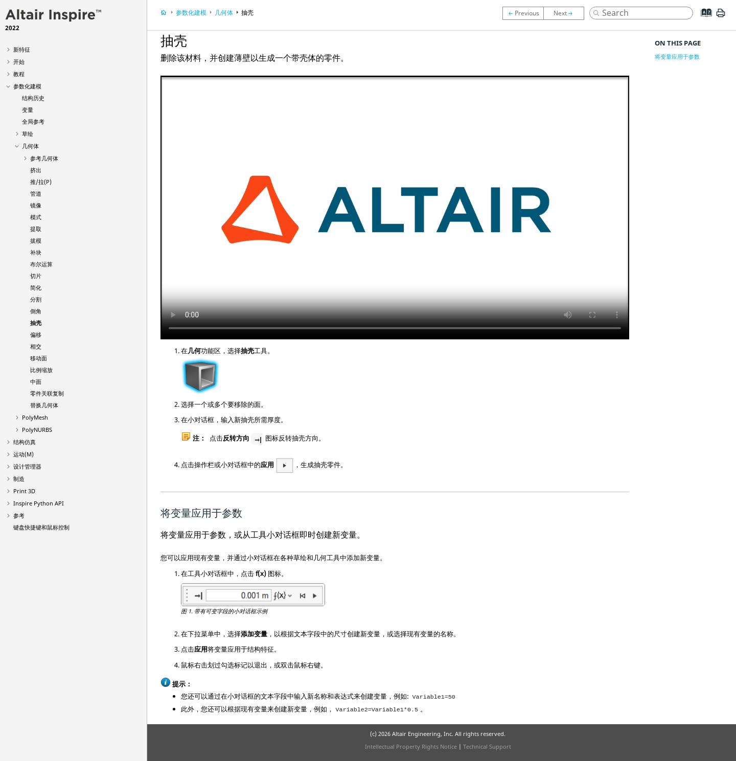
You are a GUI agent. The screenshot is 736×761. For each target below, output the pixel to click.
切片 (35, 276)
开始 (19, 61)
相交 (35, 346)
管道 (35, 193)
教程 (19, 74)
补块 (35, 252)
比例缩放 (41, 370)
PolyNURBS (37, 429)
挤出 (35, 170)
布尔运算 (41, 264)
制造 (19, 478)
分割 (35, 299)
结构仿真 (24, 442)
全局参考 (33, 121)
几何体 (30, 146)
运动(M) (23, 454)
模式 (35, 217)
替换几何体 (44, 405)
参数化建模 (27, 86)
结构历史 (33, 98)
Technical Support (487, 746)
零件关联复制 (47, 393)
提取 (35, 229)
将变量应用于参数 (677, 56)
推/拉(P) (41, 182)
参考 (19, 515)
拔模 (35, 240)
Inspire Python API (38, 503)
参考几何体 (44, 158)
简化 (35, 287)
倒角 (35, 311)
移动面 (38, 358)
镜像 (35, 205)
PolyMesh (35, 417)
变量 (27, 109)
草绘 (27, 133)
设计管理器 (27, 466)
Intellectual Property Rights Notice (411, 746)
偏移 (35, 334)
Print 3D (24, 491)
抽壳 (35, 323)
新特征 (21, 49)
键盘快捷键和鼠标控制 (41, 527)
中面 (35, 381)
